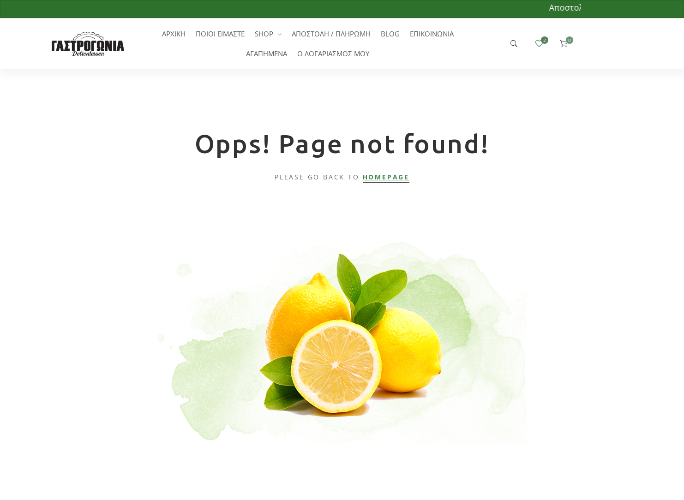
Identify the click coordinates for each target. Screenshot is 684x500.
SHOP (264, 33)
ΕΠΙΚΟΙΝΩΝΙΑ (432, 33)
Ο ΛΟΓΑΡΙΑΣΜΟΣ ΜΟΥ (333, 53)
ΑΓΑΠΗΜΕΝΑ (266, 53)
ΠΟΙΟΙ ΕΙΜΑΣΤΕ (220, 33)
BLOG (390, 33)
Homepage (386, 177)
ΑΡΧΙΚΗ (174, 33)
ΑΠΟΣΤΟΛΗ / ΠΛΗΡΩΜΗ (331, 33)
